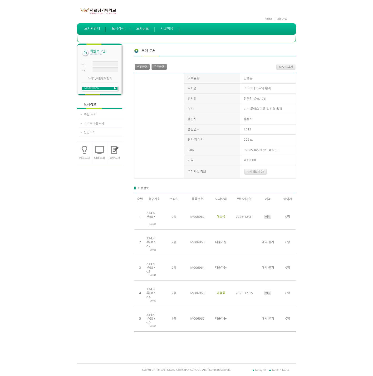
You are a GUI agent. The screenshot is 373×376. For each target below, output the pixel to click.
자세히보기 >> (255, 171)
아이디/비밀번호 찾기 (100, 78)
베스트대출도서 (94, 123)
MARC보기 (286, 66)
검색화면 (159, 66)
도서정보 (142, 28)
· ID (83, 64)
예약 (267, 216)
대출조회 (99, 158)
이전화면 (142, 66)
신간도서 (89, 132)
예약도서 (84, 158)
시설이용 (167, 28)
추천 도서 (90, 114)
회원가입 (282, 19)
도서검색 (118, 28)
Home (268, 19)
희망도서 (114, 158)
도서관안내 (92, 28)
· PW (83, 70)
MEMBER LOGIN (91, 88)
